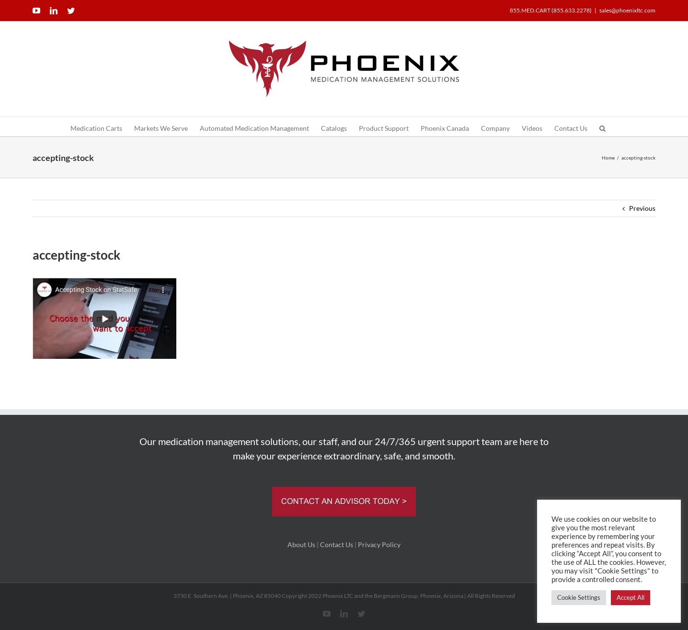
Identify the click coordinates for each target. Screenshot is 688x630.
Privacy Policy (379, 544)
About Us (301, 544)
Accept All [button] (630, 597)
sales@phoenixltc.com (627, 10)
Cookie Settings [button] (578, 597)
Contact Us (336, 544)
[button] (602, 126)
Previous (642, 208)
